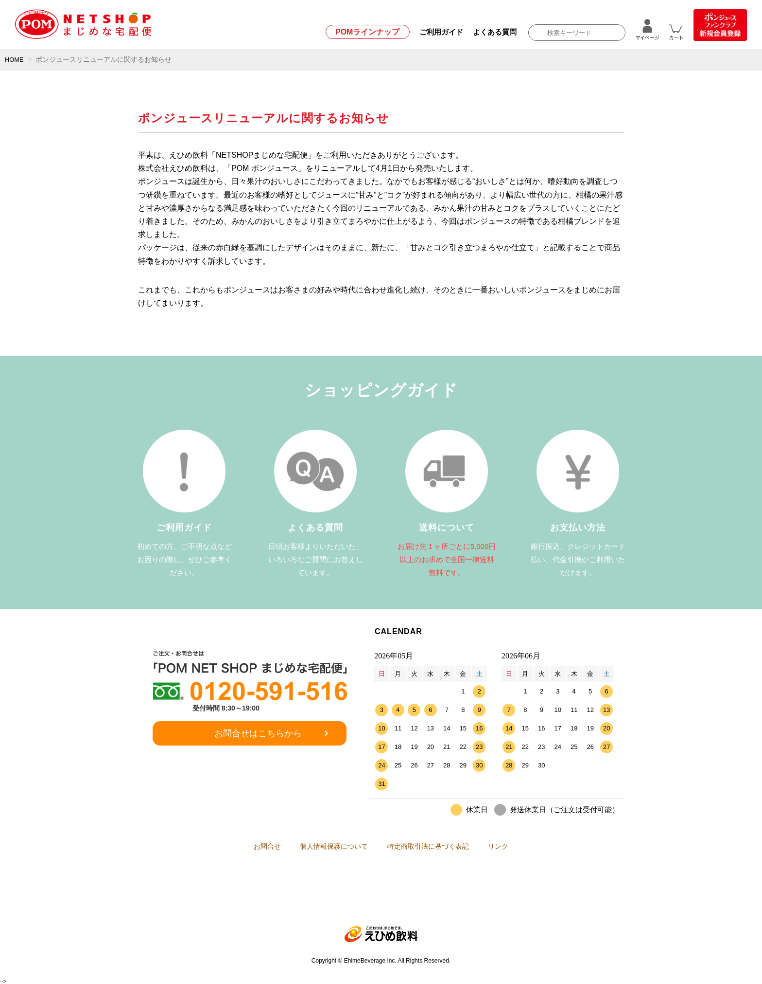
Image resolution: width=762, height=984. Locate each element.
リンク (513, 846)
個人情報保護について (329, 846)
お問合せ (252, 846)
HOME (15, 59)
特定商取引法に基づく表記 (433, 846)
